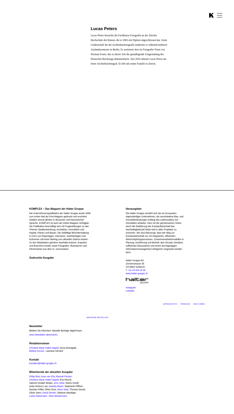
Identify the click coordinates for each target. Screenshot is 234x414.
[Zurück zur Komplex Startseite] (211, 15)
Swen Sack (62, 389)
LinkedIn (130, 290)
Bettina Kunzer (36, 351)
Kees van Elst (48, 376)
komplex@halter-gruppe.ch (43, 363)
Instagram (131, 287)
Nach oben (199, 304)
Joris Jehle (58, 383)
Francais (185, 304)
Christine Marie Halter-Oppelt (44, 348)
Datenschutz (170, 304)
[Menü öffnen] (219, 15)
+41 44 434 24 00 (136, 270)
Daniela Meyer (56, 386)
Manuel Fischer (64, 376)
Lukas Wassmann (38, 396)
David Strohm (49, 392)
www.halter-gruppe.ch (137, 273)
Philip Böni (34, 376)
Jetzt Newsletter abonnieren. (43, 334)
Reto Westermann (58, 396)
